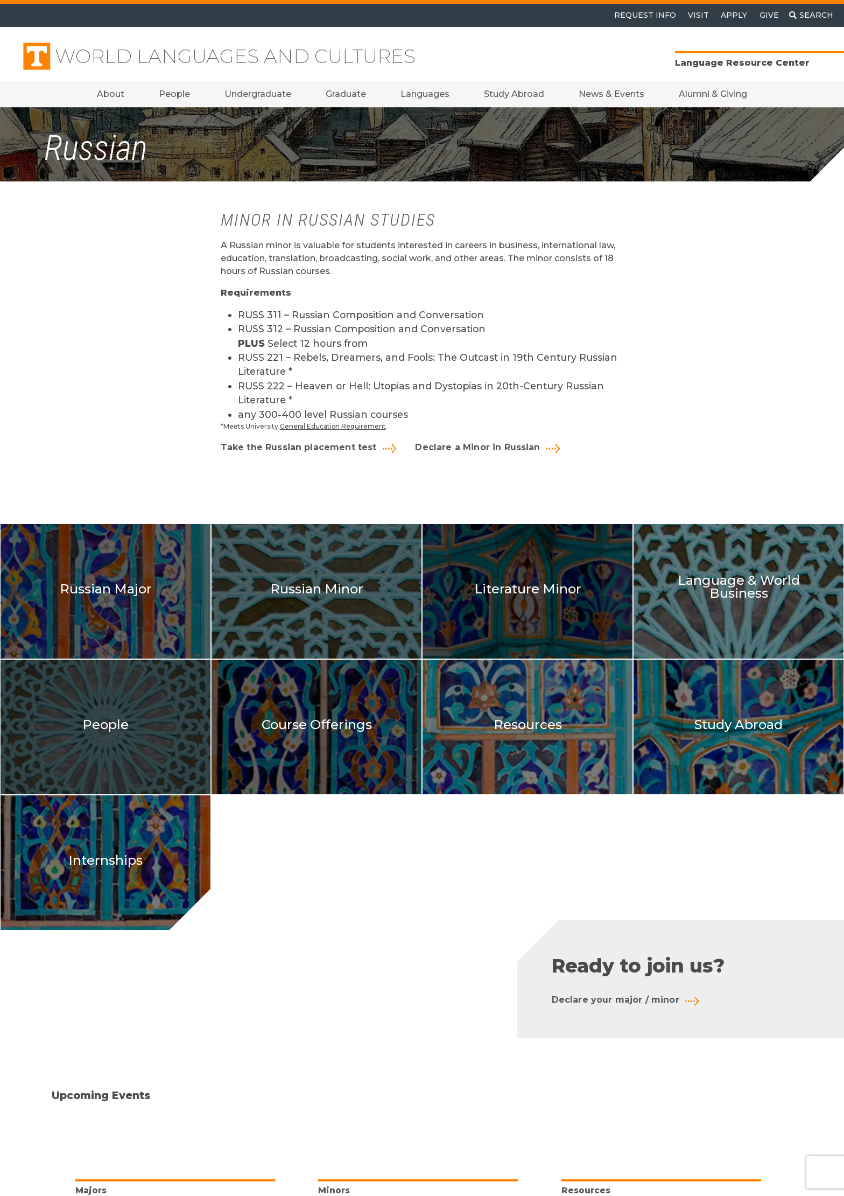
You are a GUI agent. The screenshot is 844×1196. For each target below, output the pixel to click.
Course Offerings (317, 724)
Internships (105, 860)
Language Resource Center (742, 63)
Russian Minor (316, 589)
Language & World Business (739, 586)
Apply (734, 15)
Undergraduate (257, 94)
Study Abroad (514, 94)
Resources (528, 724)
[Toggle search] (811, 15)
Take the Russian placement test (299, 447)
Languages (424, 94)
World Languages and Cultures (235, 56)
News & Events (611, 94)
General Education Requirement (333, 426)
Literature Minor (527, 589)
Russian (95, 148)
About (110, 94)
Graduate (346, 94)
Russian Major (106, 589)
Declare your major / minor (615, 1000)
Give (769, 15)
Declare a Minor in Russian (477, 447)
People (174, 94)
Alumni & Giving (713, 94)
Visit (698, 15)
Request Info (645, 15)
